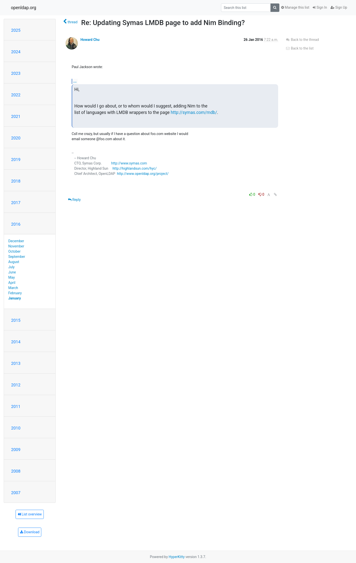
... (75, 81)
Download (30, 532)
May (11, 277)
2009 (16, 449)
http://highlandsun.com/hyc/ (134, 168)
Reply (74, 200)
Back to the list (299, 48)
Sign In (320, 7)
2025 (16, 30)
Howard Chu (89, 40)
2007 (16, 492)
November (16, 246)
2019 (16, 159)
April (12, 283)
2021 (16, 116)
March (13, 288)
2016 (16, 224)
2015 (16, 320)
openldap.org (23, 7)
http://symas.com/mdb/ (194, 112)
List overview (30, 514)
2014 (16, 341)
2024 (16, 51)
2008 (16, 471)
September (16, 257)
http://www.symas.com (129, 163)
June (12, 272)
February (15, 293)
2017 (16, 202)
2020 (16, 137)
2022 (16, 94)
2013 (16, 363)
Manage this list (295, 7)
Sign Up (339, 7)
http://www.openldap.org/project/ (143, 174)
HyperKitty (177, 557)
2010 (16, 428)
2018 (16, 181)
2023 (16, 73)
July (11, 267)
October (14, 251)
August (13, 262)
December (16, 241)
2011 (16, 406)
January (14, 298)
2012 (16, 384)
